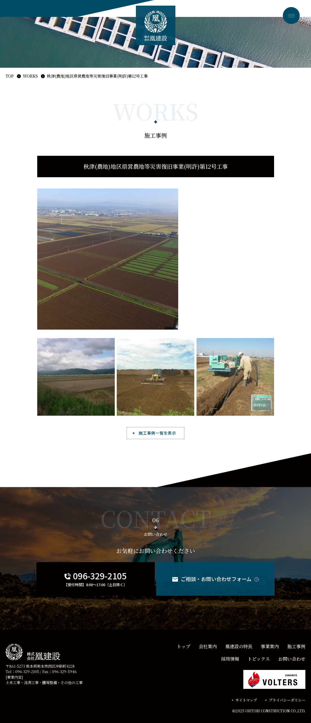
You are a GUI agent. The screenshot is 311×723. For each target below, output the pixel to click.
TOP (10, 76)
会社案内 (208, 646)
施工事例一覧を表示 (157, 433)
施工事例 (296, 646)
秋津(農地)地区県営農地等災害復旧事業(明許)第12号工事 (97, 76)
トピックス (259, 659)
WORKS (30, 76)
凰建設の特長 (238, 646)
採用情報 (230, 659)
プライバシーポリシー (287, 700)
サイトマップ (246, 700)
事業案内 (270, 646)
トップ (183, 646)
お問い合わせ (291, 659)
